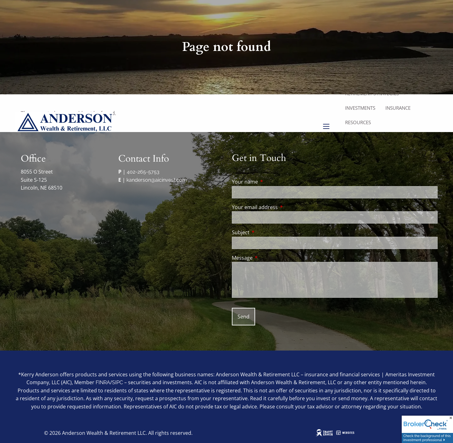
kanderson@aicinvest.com (156, 180)
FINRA (103, 382)
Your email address (280, 207)
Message (267, 257)
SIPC (117, 382)
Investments (360, 108)
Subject (266, 232)
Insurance (398, 108)
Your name (270, 181)
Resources (358, 122)
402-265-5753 (143, 172)
